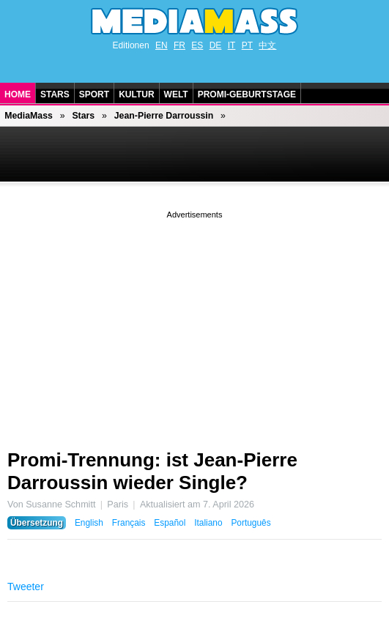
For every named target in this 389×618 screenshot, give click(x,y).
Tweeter (25, 586)
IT (232, 45)
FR (179, 45)
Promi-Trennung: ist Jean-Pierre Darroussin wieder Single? (152, 471)
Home (17, 94)
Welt (176, 94)
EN (161, 45)
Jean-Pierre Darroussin (164, 116)
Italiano (208, 523)
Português (250, 523)
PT (247, 45)
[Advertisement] (194, 324)
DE (216, 45)
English (89, 523)
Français (129, 523)
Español (169, 523)
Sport (94, 94)
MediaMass (28, 116)
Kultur (136, 94)
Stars (55, 94)
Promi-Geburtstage (247, 94)
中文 (267, 45)
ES (197, 45)
